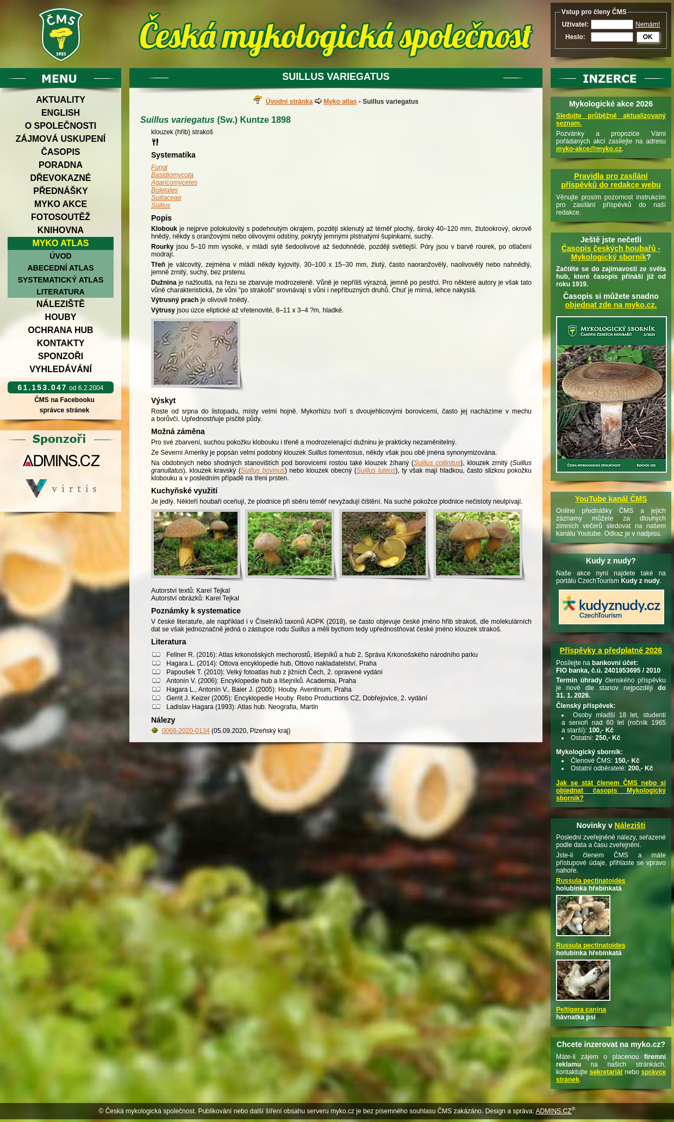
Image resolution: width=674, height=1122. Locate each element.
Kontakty (61, 343)
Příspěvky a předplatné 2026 (611, 650)
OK (648, 37)
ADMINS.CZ (553, 1111)
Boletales (164, 190)
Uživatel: (575, 24)
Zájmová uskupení (60, 138)
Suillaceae (166, 198)
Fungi (159, 167)
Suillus (160, 205)
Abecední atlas (60, 268)
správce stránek (64, 410)
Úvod (60, 256)
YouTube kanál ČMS (611, 498)
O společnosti (61, 125)
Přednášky (60, 191)
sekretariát (606, 1072)
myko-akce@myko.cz (589, 149)
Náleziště (60, 304)
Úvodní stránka (289, 101)
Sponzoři (61, 356)
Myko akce (60, 204)
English (60, 112)
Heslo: (575, 37)
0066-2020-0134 (186, 731)
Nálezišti (630, 825)
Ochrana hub (60, 330)
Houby (61, 317)
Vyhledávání (60, 369)
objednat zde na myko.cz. (611, 304)
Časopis (60, 151)
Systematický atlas (61, 279)
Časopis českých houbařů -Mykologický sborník (610, 252)
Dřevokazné (60, 178)
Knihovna (61, 230)
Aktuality (60, 99)
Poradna (61, 165)
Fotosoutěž (60, 217)
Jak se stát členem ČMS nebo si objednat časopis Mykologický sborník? (611, 790)
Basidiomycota (172, 175)
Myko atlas (61, 243)
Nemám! (647, 24)
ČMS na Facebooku (64, 400)
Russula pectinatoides (590, 881)
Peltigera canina (581, 1009)
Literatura (60, 291)
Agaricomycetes (174, 182)
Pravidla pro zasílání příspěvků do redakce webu (611, 180)
